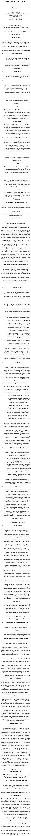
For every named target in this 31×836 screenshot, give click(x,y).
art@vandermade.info (17, 215)
